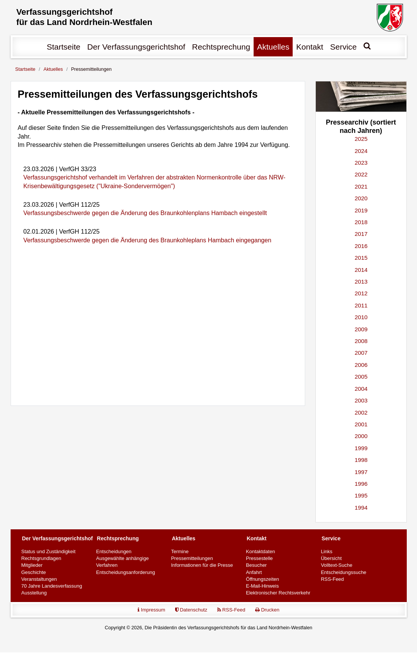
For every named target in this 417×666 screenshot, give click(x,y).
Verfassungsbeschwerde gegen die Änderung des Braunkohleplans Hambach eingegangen (147, 241)
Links (326, 552)
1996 (360, 485)
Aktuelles (273, 48)
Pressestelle (259, 559)
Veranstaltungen (39, 580)
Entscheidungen (114, 552)
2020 (360, 199)
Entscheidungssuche (343, 573)
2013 (360, 282)
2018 (360, 223)
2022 (360, 176)
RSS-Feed (332, 580)
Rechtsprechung (221, 48)
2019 (360, 211)
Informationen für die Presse (202, 566)
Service (343, 48)
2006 (360, 366)
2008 (360, 342)
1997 (360, 473)
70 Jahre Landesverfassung (51, 587)
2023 (360, 164)
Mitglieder (31, 566)
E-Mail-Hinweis (262, 587)
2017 (360, 235)
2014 (360, 271)
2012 (360, 295)
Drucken (267, 611)
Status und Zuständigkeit (48, 552)
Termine (179, 552)
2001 (360, 425)
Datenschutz (191, 611)
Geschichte (33, 573)
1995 (360, 497)
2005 (360, 377)
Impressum (151, 611)
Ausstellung (34, 594)
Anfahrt (254, 573)
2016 (360, 247)
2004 (360, 390)
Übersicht (331, 559)
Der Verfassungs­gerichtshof (136, 48)
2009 (360, 330)
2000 (360, 437)
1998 (360, 461)
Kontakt (309, 48)
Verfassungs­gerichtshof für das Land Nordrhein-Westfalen (88, 18)
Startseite (63, 48)
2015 (360, 259)
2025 (360, 140)
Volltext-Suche (336, 566)
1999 (360, 449)
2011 (360, 306)
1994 (360, 508)
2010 (360, 318)
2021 (360, 187)
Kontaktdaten (260, 552)
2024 (360, 152)
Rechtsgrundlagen (41, 559)
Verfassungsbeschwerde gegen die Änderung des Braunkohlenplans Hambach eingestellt (145, 214)
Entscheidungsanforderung (125, 573)
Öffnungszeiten (262, 580)
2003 (360, 401)
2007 (360, 354)
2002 (360, 413)
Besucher (256, 566)
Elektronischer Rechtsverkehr (278, 594)
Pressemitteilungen (192, 559)
